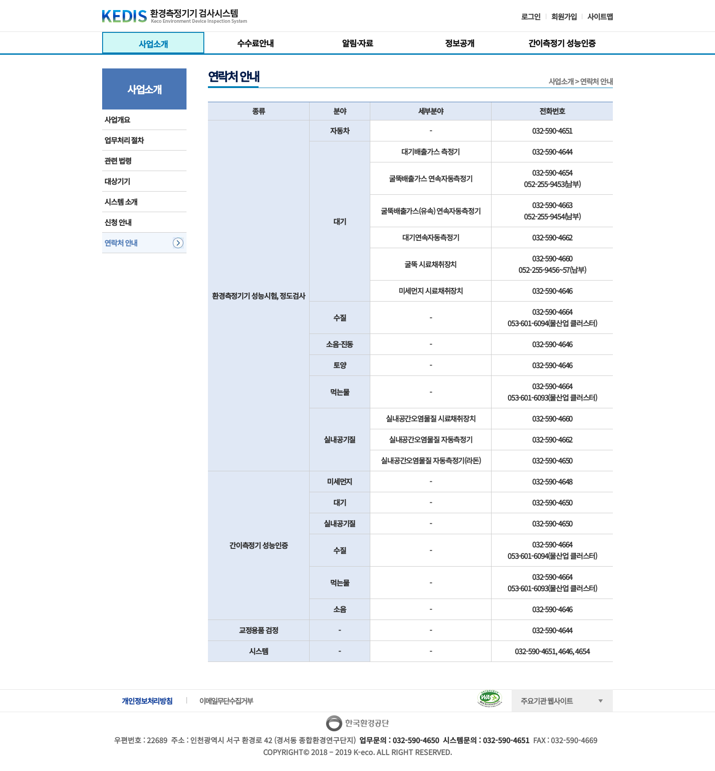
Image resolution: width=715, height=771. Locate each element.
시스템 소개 (120, 201)
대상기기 (117, 181)
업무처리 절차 (124, 140)
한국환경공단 (357, 723)
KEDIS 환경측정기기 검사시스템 (185, 18)
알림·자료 (357, 43)
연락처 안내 (120, 242)
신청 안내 (117, 222)
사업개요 (117, 119)
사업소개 (153, 44)
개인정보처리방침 (147, 700)
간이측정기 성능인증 (562, 43)
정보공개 (459, 43)
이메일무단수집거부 (226, 700)
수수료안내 (255, 43)
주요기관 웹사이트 (547, 700)
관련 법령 (117, 160)
